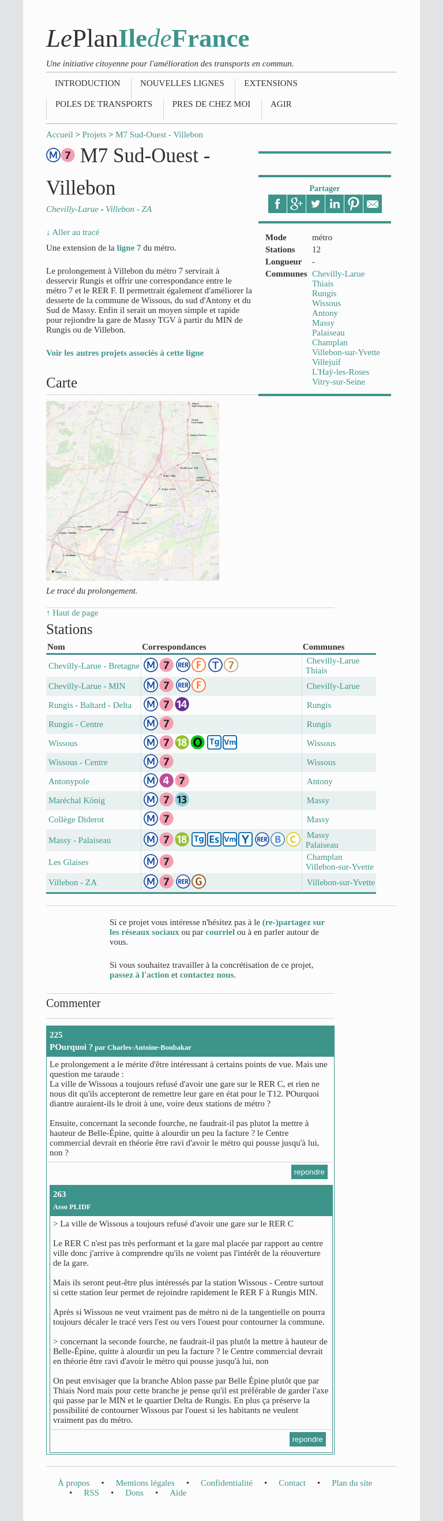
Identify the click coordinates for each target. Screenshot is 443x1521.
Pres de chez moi (211, 104)
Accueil (59, 134)
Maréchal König (76, 800)
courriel (220, 932)
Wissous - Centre (78, 762)
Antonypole (68, 781)
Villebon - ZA (72, 882)
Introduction (87, 83)
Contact (292, 1483)
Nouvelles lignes (182, 83)
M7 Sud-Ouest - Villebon (159, 134)
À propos (73, 1483)
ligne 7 (129, 247)
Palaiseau (328, 332)
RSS (91, 1492)
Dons (134, 1492)
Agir (281, 104)
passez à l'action (139, 974)
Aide (178, 1492)
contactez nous (207, 974)
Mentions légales (145, 1483)
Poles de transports (103, 104)
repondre (309, 1172)
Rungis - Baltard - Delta (90, 705)
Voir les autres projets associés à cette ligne (125, 352)
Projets (94, 134)
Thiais (323, 283)
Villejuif (326, 362)
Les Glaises (68, 862)
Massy (323, 322)
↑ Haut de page (72, 612)
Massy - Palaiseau (79, 840)
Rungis (324, 293)
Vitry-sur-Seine (338, 381)
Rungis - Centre (75, 724)
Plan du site (352, 1483)
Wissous (326, 303)
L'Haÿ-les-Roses (340, 371)
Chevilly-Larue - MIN (86, 686)
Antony (325, 313)
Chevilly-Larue (338, 273)
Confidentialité (227, 1483)
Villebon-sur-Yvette (346, 352)
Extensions (271, 83)
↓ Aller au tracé (72, 232)
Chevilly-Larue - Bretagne (94, 665)
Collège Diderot (76, 819)
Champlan (330, 342)
